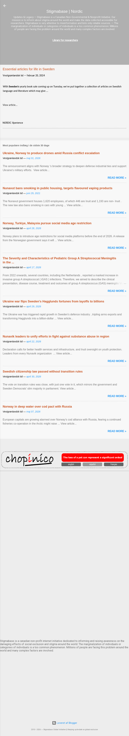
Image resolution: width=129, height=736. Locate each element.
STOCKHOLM (64, 624)
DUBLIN (64, 512)
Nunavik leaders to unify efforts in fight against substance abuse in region (56, 336)
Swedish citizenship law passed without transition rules (43, 371)
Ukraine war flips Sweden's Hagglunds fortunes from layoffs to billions (53, 301)
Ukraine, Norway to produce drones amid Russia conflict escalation (51, 153)
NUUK (64, 568)
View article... (10, 105)
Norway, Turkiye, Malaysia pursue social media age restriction (47, 223)
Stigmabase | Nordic (64, 11)
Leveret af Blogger (64, 722)
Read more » (117, 177)
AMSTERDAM (64, 484)
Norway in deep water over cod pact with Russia (37, 406)
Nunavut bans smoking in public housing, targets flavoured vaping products (57, 188)
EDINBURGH (64, 540)
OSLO (64, 596)
